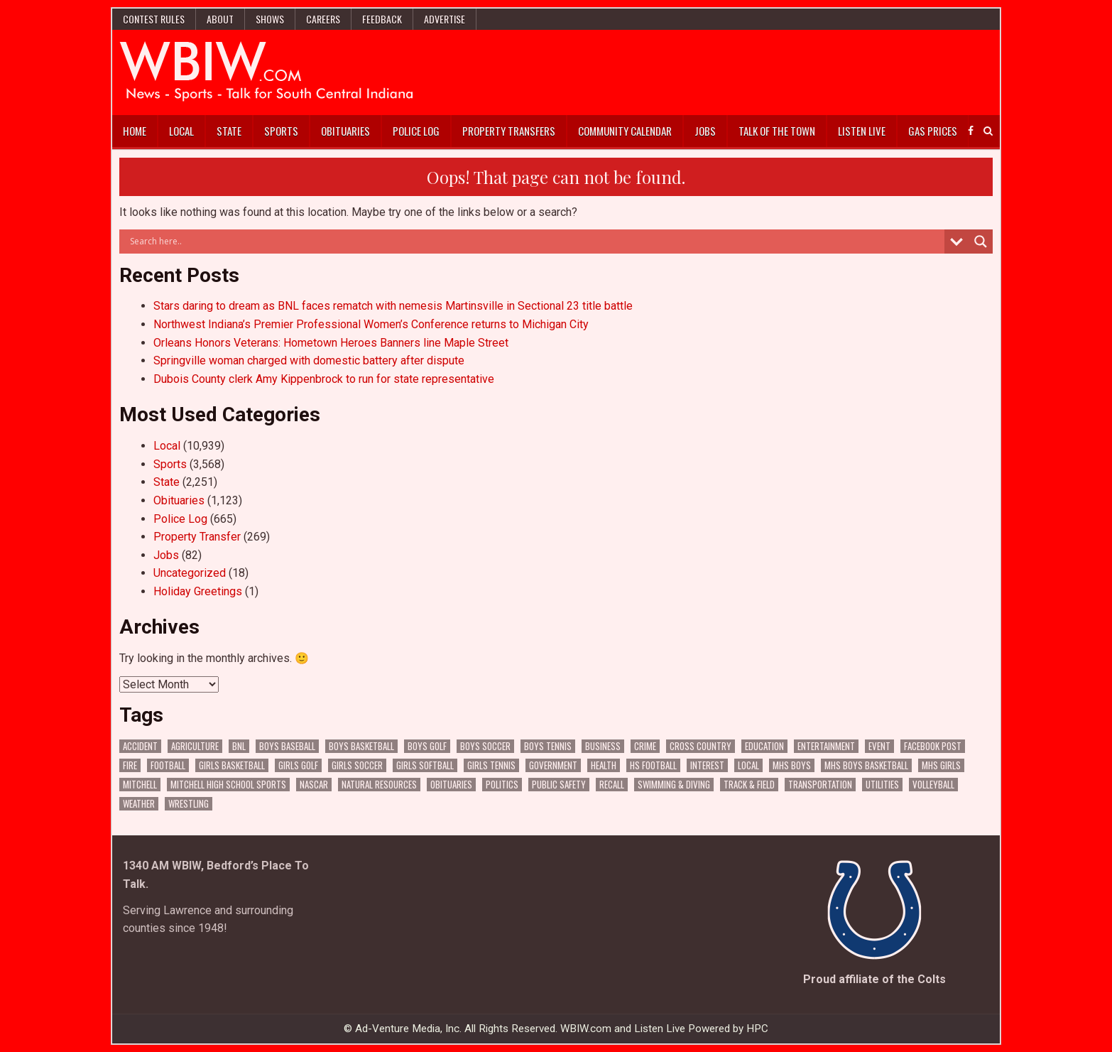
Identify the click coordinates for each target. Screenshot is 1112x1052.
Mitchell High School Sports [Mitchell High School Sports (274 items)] (228, 784)
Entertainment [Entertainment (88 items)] (826, 746)
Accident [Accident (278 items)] (140, 746)
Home (134, 131)
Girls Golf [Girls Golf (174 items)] (298, 765)
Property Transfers (508, 131)
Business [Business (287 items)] (603, 746)
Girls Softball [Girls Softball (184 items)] (425, 765)
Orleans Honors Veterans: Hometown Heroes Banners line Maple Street (330, 342)
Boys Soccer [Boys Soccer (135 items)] (485, 746)
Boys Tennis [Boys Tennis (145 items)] (548, 746)
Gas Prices (932, 131)
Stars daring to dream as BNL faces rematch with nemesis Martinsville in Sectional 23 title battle (393, 306)
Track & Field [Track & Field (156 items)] (749, 784)
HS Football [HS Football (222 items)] (653, 765)
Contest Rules (154, 18)
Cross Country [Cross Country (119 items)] (700, 746)
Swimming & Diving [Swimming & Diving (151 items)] (674, 784)
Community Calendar (625, 131)
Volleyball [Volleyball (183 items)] (933, 784)
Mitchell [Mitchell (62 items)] (140, 784)
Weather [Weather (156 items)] (139, 803)
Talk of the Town (776, 131)
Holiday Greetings (197, 591)
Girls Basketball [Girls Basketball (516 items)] (232, 765)
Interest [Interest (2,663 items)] (707, 765)
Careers (323, 18)
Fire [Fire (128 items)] (130, 765)
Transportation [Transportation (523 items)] (820, 784)
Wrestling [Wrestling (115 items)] (188, 803)
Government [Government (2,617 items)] (553, 765)
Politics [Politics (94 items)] (502, 784)
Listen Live (861, 131)
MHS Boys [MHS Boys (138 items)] (792, 765)
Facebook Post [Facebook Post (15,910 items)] (932, 746)
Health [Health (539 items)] (603, 765)
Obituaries (345, 131)
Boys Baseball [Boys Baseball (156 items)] (287, 746)
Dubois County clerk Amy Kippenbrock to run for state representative (323, 379)
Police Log (416, 131)
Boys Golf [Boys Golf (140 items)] (427, 746)
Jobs (705, 131)
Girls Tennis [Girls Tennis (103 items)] (491, 765)
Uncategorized (189, 573)
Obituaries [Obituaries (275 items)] (451, 784)
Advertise (444, 18)
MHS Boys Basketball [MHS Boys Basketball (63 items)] (866, 765)
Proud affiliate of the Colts (874, 979)
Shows (270, 18)
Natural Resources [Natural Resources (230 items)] (379, 784)
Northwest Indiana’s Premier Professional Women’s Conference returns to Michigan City (371, 324)
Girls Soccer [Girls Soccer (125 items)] (357, 765)
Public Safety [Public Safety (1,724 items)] (559, 784)
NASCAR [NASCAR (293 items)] (314, 784)
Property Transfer (197, 536)
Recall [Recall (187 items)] (611, 784)
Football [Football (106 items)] (168, 765)
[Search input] (535, 241)
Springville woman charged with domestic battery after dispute (308, 360)
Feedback (382, 18)
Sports (281, 131)
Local (181, 131)
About (220, 18)
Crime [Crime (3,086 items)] (645, 746)
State (229, 131)
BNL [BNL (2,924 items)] (239, 746)
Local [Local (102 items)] (748, 765)
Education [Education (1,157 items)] (764, 746)
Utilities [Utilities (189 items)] (882, 784)
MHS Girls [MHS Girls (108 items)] (941, 765)
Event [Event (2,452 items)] (879, 746)
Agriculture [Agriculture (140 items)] (195, 746)
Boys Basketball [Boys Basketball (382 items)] (361, 746)
